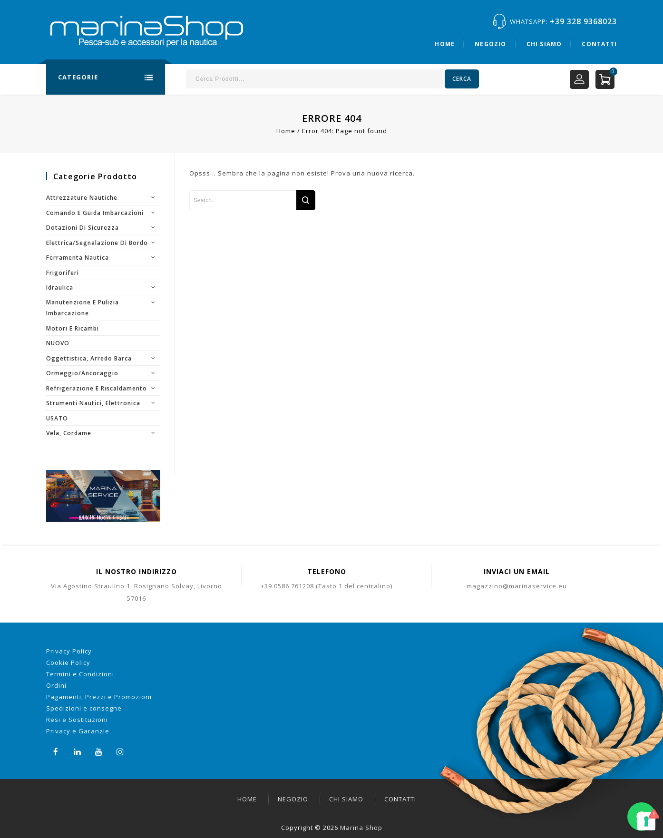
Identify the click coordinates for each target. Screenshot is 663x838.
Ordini (56, 685)
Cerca (461, 79)
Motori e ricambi (72, 328)
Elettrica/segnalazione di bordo (97, 243)
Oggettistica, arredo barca (89, 358)
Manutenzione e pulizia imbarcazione (82, 308)
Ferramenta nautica (77, 257)
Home (445, 44)
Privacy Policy (69, 651)
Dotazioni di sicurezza (82, 228)
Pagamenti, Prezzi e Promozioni (99, 696)
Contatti (599, 44)
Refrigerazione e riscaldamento (96, 388)
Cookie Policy (68, 662)
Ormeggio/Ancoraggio (82, 373)
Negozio (490, 44)
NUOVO (57, 343)
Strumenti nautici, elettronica (93, 403)
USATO (57, 418)
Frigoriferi (62, 273)
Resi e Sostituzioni (77, 719)
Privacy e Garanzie (77, 731)
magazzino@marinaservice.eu (517, 586)
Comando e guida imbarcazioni (95, 213)
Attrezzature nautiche (81, 198)
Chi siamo (544, 44)
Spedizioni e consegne (84, 708)
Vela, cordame (68, 433)
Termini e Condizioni (80, 674)
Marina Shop (361, 827)
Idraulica (59, 287)
